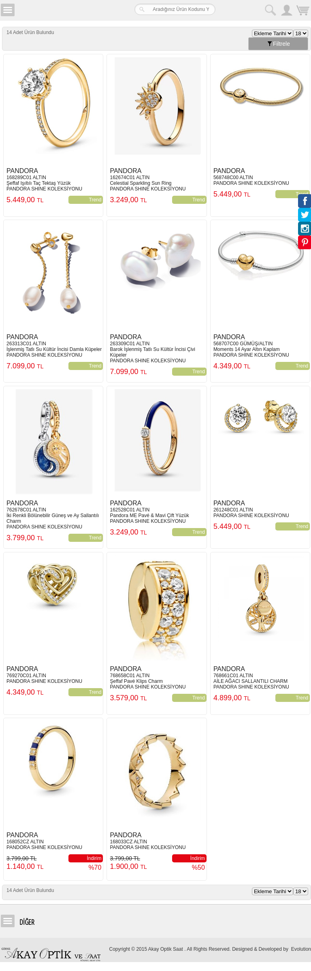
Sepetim (303, 11)
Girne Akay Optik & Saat (66, 10)
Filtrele (278, 44)
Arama (270, 10)
